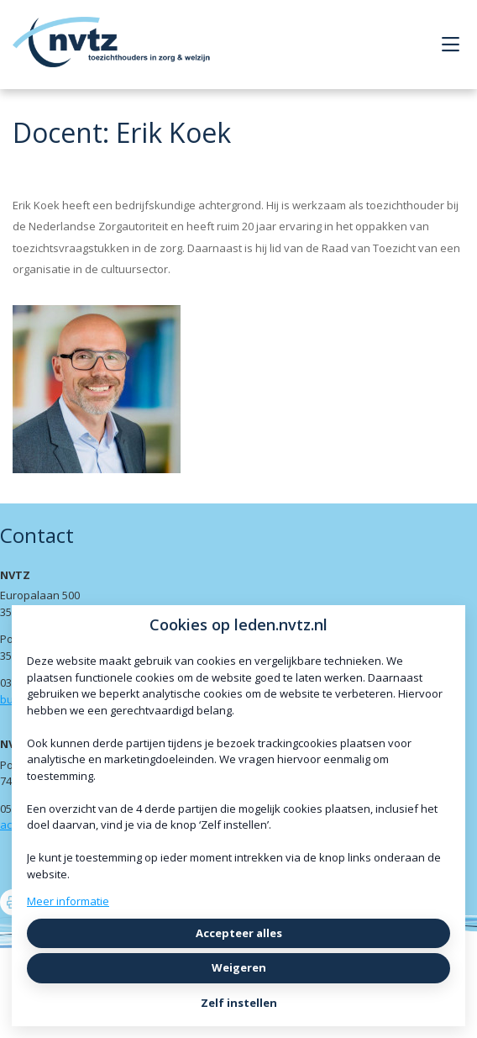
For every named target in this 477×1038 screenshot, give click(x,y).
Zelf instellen (239, 1002)
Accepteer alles (239, 933)
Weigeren (239, 967)
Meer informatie (68, 901)
